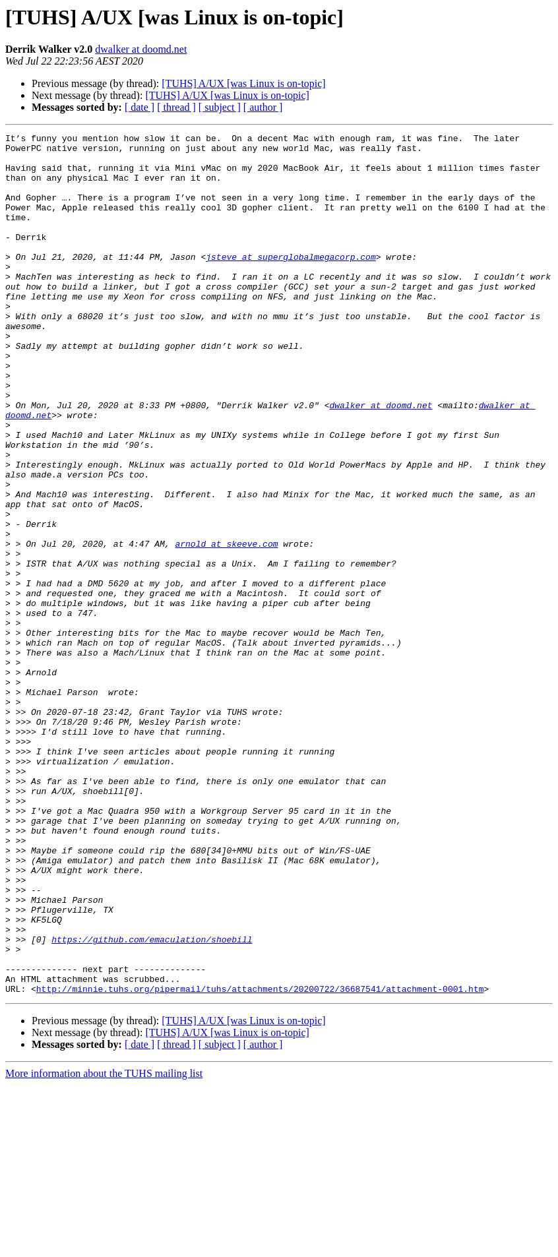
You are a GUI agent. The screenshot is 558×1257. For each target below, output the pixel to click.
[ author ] (263, 107)
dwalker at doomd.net (141, 49)
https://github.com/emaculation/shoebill (151, 1101)
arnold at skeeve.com (226, 626)
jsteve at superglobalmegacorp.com (290, 282)
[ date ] (139, 107)
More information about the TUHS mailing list (103, 1245)
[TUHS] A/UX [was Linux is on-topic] (243, 83)
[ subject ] (220, 107)
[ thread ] (176, 107)
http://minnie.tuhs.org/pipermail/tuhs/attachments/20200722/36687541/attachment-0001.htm (260, 1161)
